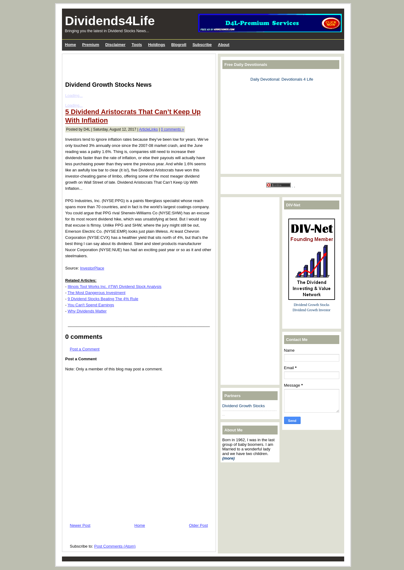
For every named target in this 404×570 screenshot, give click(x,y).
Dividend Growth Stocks (243, 406)
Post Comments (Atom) (115, 546)
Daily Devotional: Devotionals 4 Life (281, 79)
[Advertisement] (137, 66)
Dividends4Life (110, 21)
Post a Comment (85, 349)
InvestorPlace (92, 268)
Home (139, 525)
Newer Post (80, 525)
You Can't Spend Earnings (90, 305)
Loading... (74, 95)
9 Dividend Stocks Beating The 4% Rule (102, 298)
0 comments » (172, 129)
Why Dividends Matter (86, 311)
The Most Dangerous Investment (96, 292)
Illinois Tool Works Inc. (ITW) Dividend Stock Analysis (114, 286)
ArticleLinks (148, 129)
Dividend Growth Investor (311, 310)
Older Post (198, 525)
